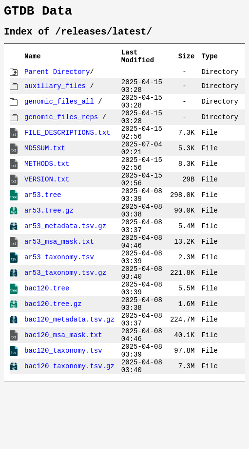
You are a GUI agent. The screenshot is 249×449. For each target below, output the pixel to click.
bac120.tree (46, 336)
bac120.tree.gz (53, 354)
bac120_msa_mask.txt (63, 391)
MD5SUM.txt (44, 170)
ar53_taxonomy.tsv (59, 299)
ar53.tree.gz (49, 244)
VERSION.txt (46, 207)
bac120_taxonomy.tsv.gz (69, 428)
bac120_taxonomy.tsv (63, 410)
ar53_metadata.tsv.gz (65, 262)
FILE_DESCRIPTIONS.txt (67, 151)
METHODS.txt (46, 188)
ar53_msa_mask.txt (59, 281)
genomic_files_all (59, 114)
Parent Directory (57, 80)
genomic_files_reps (61, 133)
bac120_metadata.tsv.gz (69, 373)
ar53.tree (42, 225)
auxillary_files (55, 96)
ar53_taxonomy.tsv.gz (65, 318)
